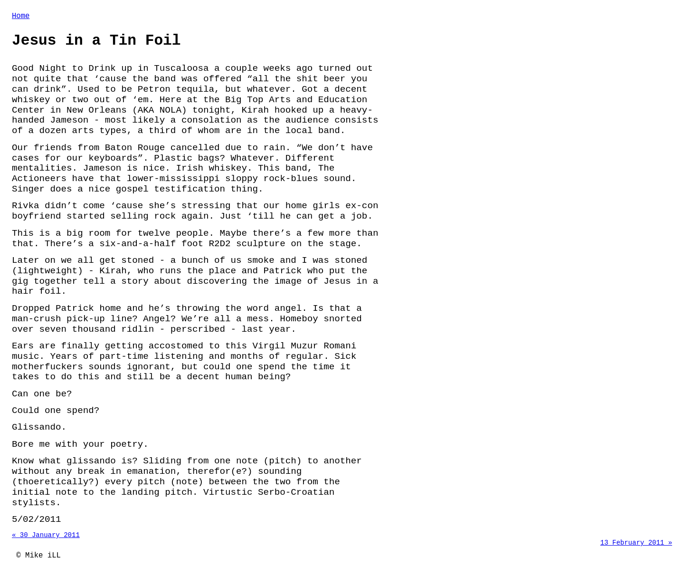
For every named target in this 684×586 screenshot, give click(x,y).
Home (20, 17)
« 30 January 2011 (46, 541)
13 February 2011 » (636, 550)
